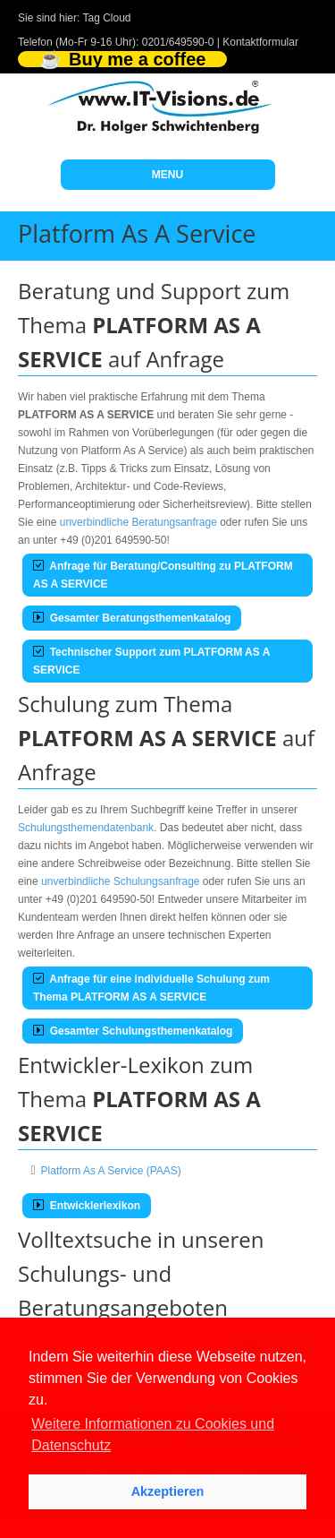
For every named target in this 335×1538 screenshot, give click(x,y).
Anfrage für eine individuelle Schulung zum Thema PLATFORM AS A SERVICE (151, 988)
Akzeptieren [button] (168, 1491)
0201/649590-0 (178, 42)
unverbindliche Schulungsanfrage (120, 881)
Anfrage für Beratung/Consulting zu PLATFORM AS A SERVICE (163, 575)
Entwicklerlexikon (86, 1205)
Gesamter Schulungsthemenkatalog (132, 1031)
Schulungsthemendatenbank (86, 827)
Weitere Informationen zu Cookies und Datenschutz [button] (152, 1434)
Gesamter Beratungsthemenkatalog (131, 618)
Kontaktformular (260, 42)
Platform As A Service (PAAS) (111, 1170)
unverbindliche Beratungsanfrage (138, 522)
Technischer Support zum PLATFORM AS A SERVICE (151, 661)
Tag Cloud (107, 18)
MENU (167, 174)
